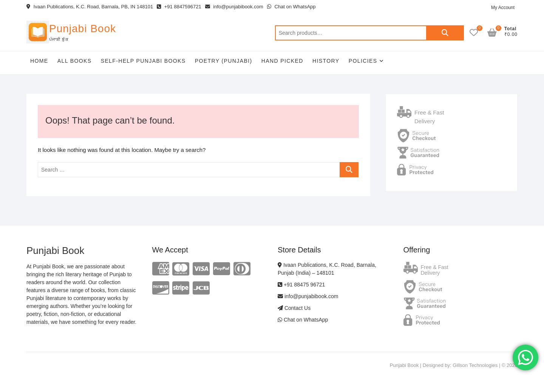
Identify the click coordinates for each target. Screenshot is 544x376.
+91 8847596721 (179, 6)
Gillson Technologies (475, 365)
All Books (74, 61)
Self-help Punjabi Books (143, 61)
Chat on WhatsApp (291, 6)
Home (39, 61)
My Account (503, 7)
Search (445, 32)
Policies (363, 61)
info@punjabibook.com (234, 6)
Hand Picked (282, 61)
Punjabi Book (82, 28)
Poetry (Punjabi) (223, 61)
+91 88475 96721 (301, 285)
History (326, 61)
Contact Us (294, 308)
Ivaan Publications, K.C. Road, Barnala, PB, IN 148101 (89, 6)
